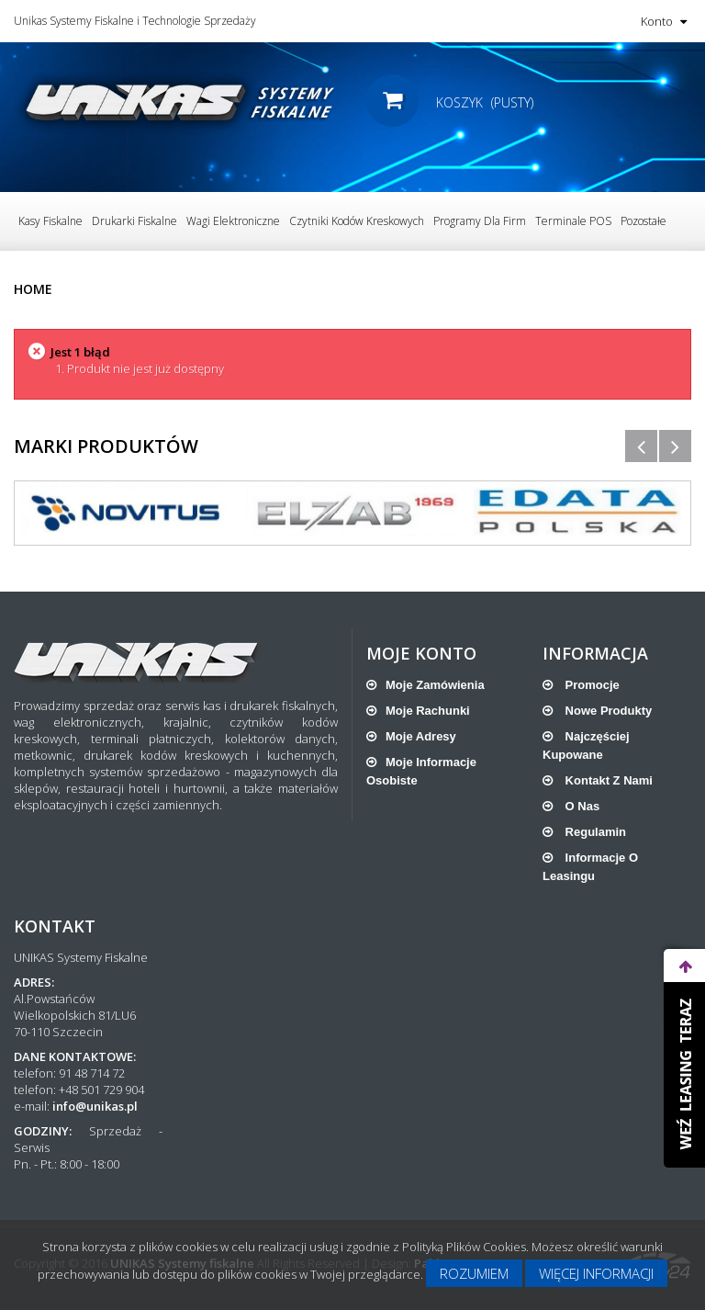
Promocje (591, 685)
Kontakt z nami (607, 780)
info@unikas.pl (95, 1106)
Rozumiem (474, 1273)
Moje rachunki (428, 710)
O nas (580, 806)
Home (33, 289)
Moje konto (421, 653)
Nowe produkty (607, 710)
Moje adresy (421, 736)
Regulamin (594, 832)
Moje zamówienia (435, 685)
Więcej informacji (596, 1273)
